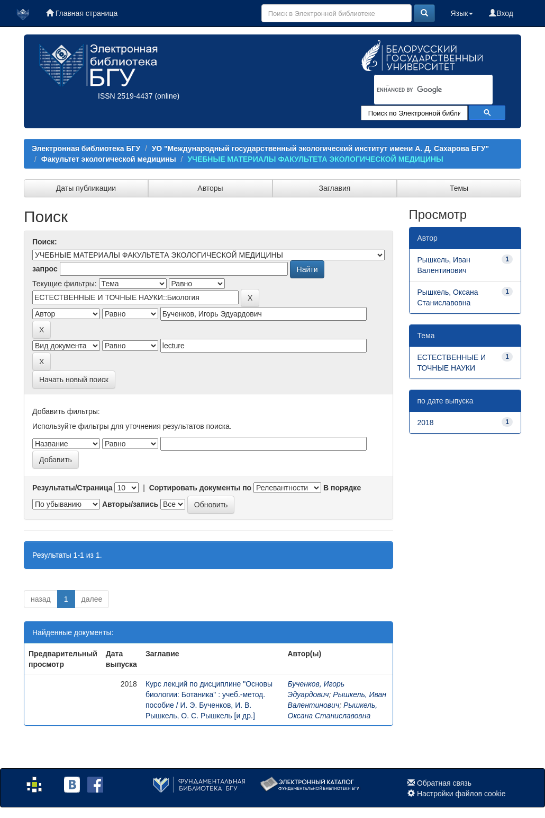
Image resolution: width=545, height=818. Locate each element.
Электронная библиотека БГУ (86, 148)
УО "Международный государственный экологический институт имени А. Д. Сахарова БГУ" (320, 148)
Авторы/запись (130, 504)
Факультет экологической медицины (108, 159)
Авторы (210, 188)
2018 (425, 422)
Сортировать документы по (200, 487)
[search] (419, 90)
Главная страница (81, 13)
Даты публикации (86, 188)
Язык (462, 13)
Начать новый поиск (73, 379)
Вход (501, 13)
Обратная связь (444, 783)
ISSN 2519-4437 (125, 96)
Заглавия (335, 188)
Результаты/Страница (72, 487)
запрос (45, 269)
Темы (459, 188)
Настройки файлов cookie (461, 793)
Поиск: (44, 242)
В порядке (342, 487)
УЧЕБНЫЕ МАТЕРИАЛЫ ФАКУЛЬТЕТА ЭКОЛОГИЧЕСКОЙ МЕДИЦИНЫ (315, 159)
